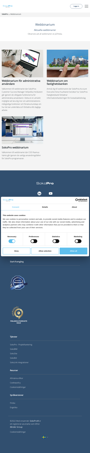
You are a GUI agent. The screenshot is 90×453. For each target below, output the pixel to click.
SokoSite (13, 353)
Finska (12, 403)
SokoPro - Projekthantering (21, 344)
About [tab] (74, 207)
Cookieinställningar (18, 387)
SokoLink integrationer (19, 362)
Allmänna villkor (16, 378)
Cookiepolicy (15, 382)
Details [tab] (45, 207)
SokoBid (13, 358)
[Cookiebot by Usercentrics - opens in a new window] (77, 200)
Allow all (73, 251)
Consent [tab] (15, 207)
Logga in (76, 6)
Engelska (13, 407)
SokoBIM (13, 349)
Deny (16, 251)
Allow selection (45, 251)
